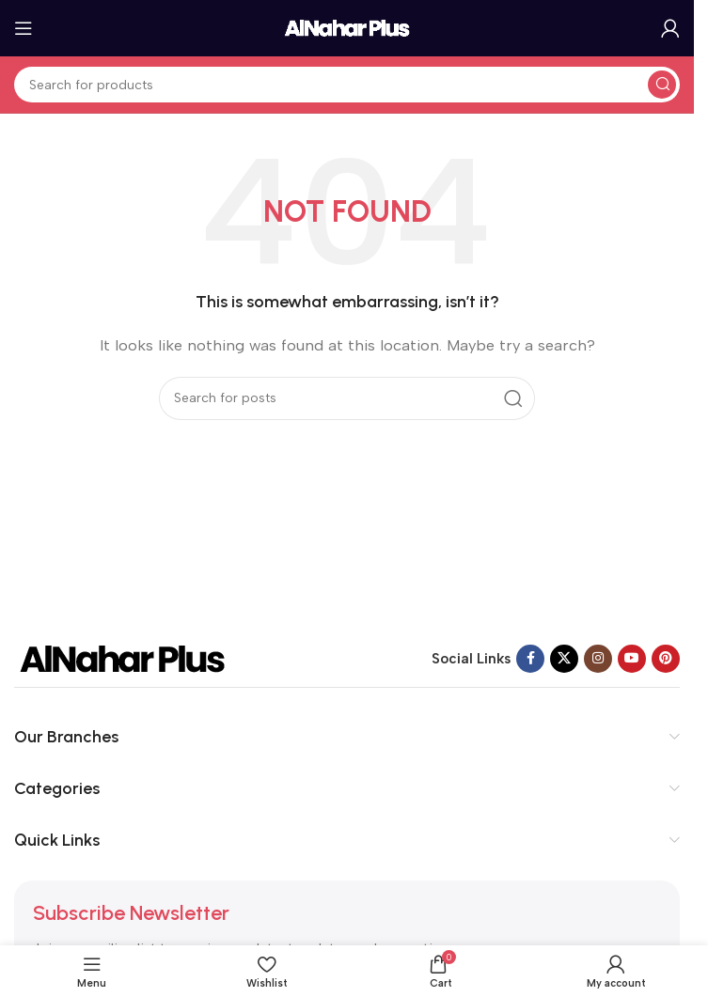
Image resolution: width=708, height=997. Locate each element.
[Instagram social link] (598, 659)
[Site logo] (347, 27)
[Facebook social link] (530, 659)
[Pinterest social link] (666, 659)
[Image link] (122, 657)
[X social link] (564, 659)
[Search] (347, 84)
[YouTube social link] (632, 659)
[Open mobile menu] (23, 28)
